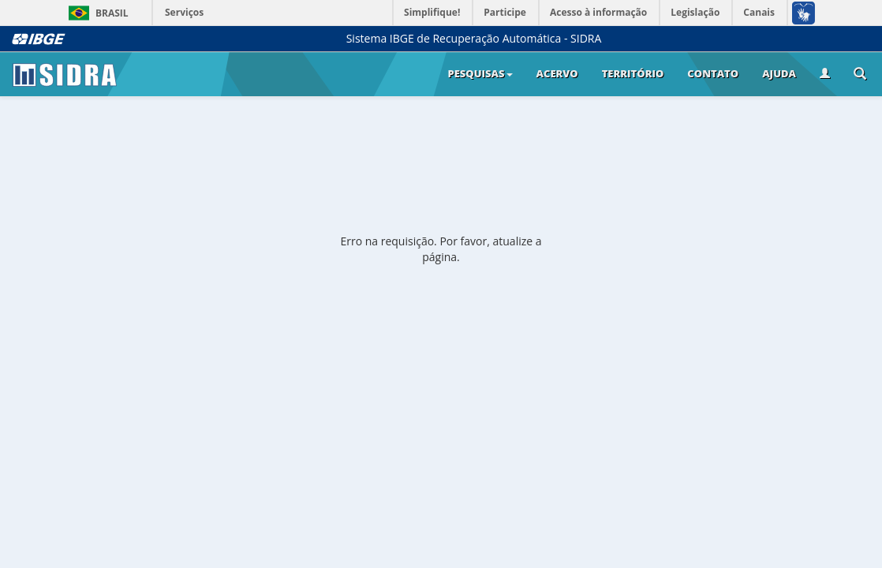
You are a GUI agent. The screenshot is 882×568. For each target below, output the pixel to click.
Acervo (557, 73)
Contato (712, 73)
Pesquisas (479, 73)
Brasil (95, 13)
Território (633, 73)
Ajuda (779, 73)
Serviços (184, 12)
